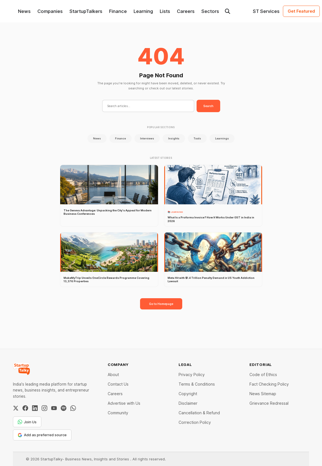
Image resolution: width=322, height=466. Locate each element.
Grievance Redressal (269, 403)
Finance (118, 11)
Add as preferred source (42, 435)
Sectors (210, 11)
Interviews (147, 138)
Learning (143, 11)
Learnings (222, 138)
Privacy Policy (192, 374)
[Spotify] (63, 408)
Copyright (188, 393)
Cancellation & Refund (199, 412)
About (113, 374)
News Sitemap (262, 393)
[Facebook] (25, 408)
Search (208, 106)
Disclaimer (188, 403)
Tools (197, 138)
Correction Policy (195, 422)
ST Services (266, 11)
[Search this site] (227, 11)
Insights (173, 138)
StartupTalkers (85, 11)
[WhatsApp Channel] (73, 408)
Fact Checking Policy (269, 384)
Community (118, 412)
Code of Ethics (263, 374)
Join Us (27, 422)
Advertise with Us (124, 403)
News (24, 11)
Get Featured (301, 11)
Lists (165, 11)
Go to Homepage (161, 304)
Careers (186, 11)
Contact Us (118, 384)
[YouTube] (54, 408)
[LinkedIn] (35, 408)
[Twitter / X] (16, 408)
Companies (50, 11)
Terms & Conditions (197, 384)
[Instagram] (44, 408)
